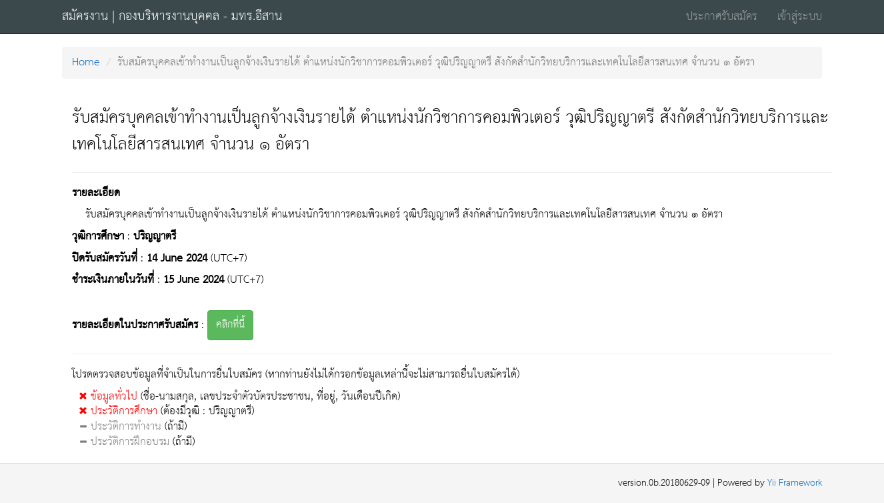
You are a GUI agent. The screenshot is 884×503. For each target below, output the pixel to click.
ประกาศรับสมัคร (721, 16)
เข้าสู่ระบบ (799, 16)
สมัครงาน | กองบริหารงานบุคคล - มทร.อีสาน (172, 17)
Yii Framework (794, 483)
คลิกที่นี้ (230, 325)
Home (86, 62)
